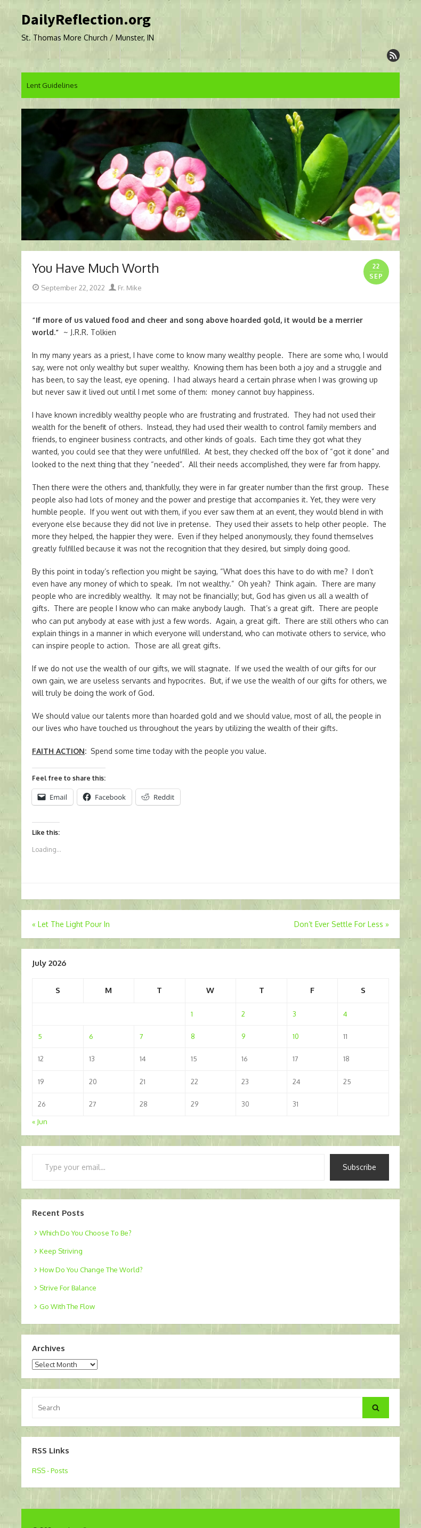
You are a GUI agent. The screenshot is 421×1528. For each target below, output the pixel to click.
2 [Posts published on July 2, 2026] (243, 1014)
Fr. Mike (125, 287)
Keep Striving (61, 1251)
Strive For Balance (67, 1287)
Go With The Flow (67, 1306)
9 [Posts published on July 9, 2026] (243, 1036)
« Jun (39, 1121)
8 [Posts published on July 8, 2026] (193, 1036)
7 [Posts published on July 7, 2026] (141, 1036)
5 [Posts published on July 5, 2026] (40, 1036)
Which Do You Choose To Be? (85, 1233)
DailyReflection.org (86, 20)
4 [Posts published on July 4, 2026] (345, 1014)
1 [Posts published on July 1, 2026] (192, 1014)
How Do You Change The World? (91, 1269)
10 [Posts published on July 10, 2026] (296, 1036)
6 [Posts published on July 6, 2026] (91, 1036)
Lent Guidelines (52, 85)
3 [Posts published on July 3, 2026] (294, 1014)
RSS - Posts (50, 1470)
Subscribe (359, 1167)
